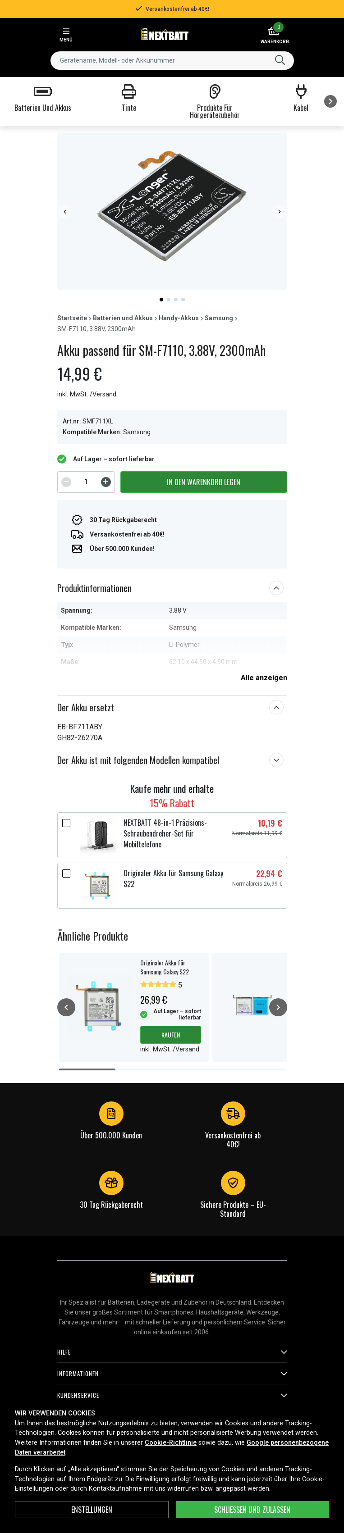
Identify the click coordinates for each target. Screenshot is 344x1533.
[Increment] (106, 482)
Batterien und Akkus (123, 318)
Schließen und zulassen (252, 1509)
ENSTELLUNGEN (91, 1509)
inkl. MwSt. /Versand (86, 394)
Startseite (72, 318)
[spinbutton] (86, 482)
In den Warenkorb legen (203, 482)
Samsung (219, 318)
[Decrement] (66, 482)
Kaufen (170, 1034)
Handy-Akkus (179, 318)
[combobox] (172, 60)
